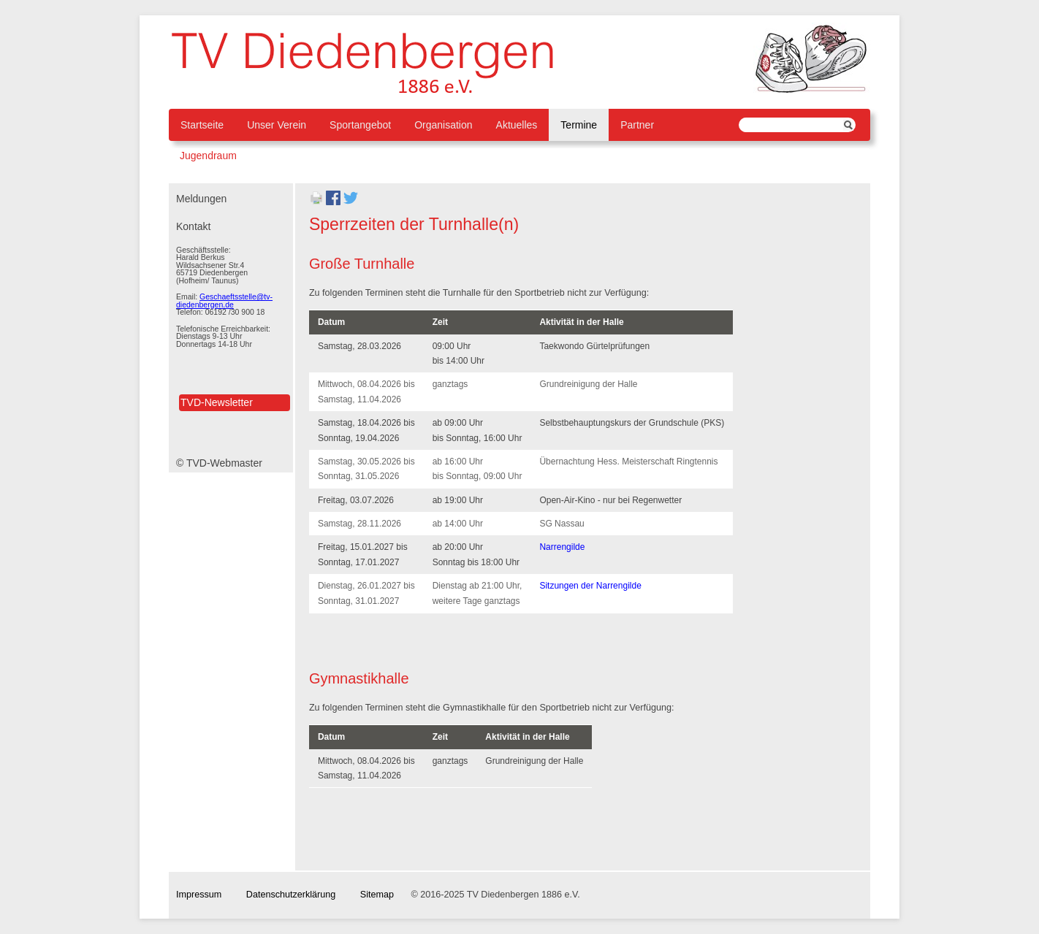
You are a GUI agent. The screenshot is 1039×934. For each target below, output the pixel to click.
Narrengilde (562, 547)
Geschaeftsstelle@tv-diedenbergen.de (224, 300)
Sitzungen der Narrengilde (590, 586)
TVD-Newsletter (216, 402)
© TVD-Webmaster (219, 463)
